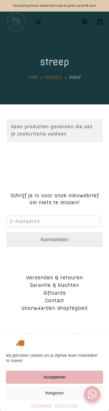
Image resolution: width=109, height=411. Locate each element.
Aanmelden (55, 239)
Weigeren (54, 397)
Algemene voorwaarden (54, 336)
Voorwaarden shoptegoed (54, 308)
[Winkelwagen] (100, 21)
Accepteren (55, 381)
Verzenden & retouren (54, 277)
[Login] (84, 21)
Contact (54, 300)
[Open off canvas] (38, 21)
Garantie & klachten (54, 285)
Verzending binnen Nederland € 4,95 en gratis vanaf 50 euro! (54, 5)
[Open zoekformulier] (70, 22)
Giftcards (54, 293)
